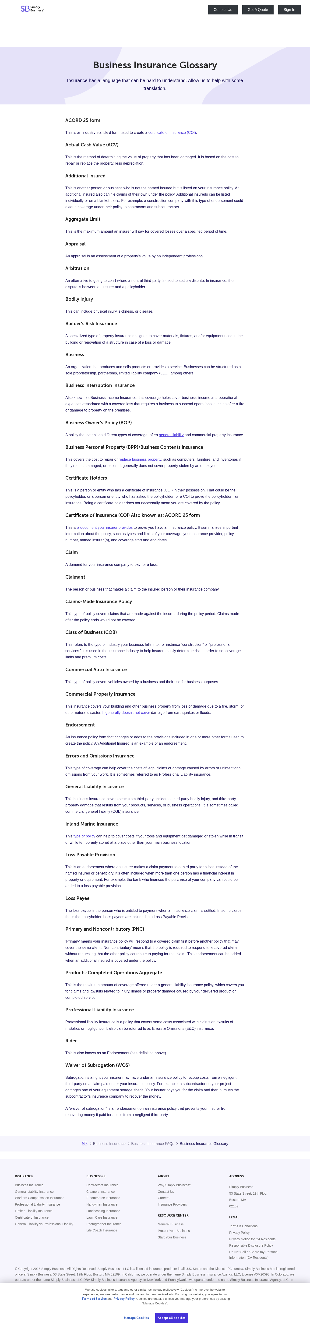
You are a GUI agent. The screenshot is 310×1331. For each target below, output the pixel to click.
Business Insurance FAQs (152, 1144)
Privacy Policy (124, 1298)
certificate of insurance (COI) (172, 133)
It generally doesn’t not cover (126, 713)
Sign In (289, 10)
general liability (171, 435)
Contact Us (223, 10)
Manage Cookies (136, 1318)
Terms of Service (94, 1298)
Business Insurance (109, 1144)
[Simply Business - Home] (33, 10)
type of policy (84, 836)
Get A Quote (258, 10)
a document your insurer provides (105, 527)
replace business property (140, 459)
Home (85, 1143)
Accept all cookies (172, 1318)
